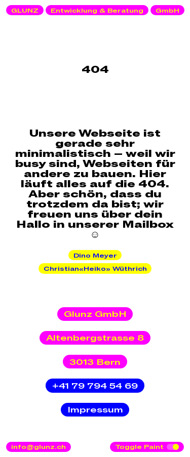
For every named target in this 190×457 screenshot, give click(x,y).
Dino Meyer (95, 256)
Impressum (95, 410)
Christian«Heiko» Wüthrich (95, 269)
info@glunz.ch (38, 447)
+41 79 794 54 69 (95, 386)
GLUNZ (25, 11)
